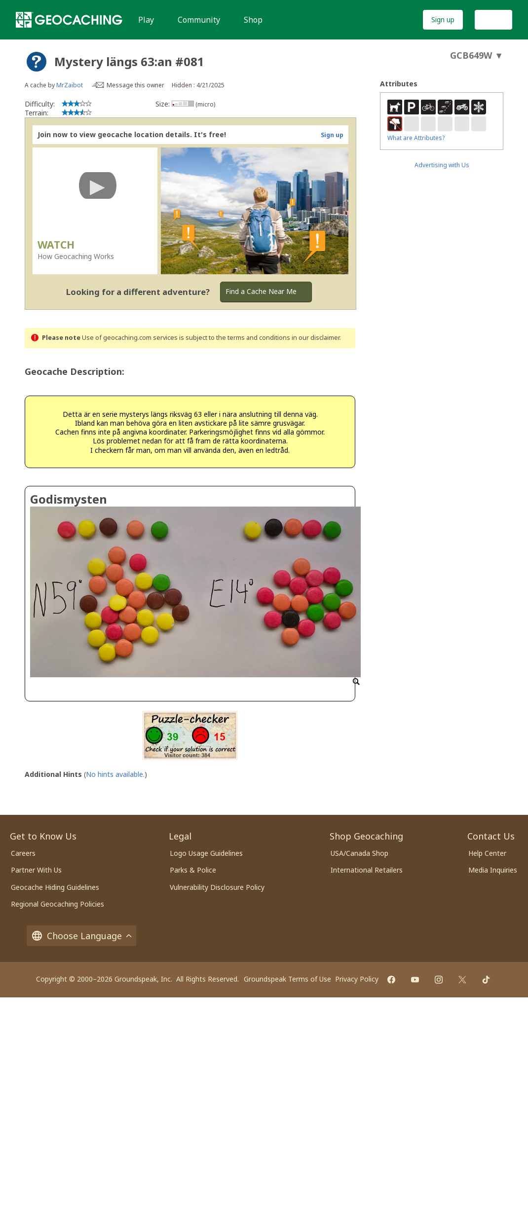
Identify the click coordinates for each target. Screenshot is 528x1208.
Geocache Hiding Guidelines (55, 887)
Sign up (442, 19)
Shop (253, 19)
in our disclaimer (315, 337)
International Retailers (367, 870)
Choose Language (81, 936)
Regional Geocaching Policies (57, 904)
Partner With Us (36, 870)
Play (146, 19)
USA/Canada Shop (359, 853)
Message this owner (135, 85)
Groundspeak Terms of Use (287, 979)
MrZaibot (69, 85)
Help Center (487, 853)
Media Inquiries (492, 870)
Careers (23, 853)
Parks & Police (193, 870)
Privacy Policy (356, 979)
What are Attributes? (416, 138)
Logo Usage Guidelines (206, 853)
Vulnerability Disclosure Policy (217, 887)
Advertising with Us (442, 165)
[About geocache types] (36, 61)
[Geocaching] (69, 20)
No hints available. (115, 774)
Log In (493, 19)
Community (199, 19)
